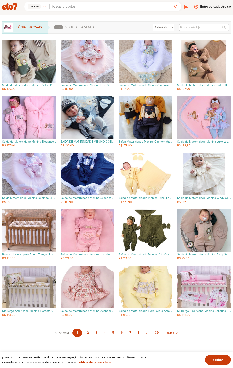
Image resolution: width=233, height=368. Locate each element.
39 (157, 332)
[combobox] (110, 6)
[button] (36, 6)
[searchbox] (110, 6)
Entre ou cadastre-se (215, 7)
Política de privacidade (94, 362)
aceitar (218, 359)
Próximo (169, 332)
